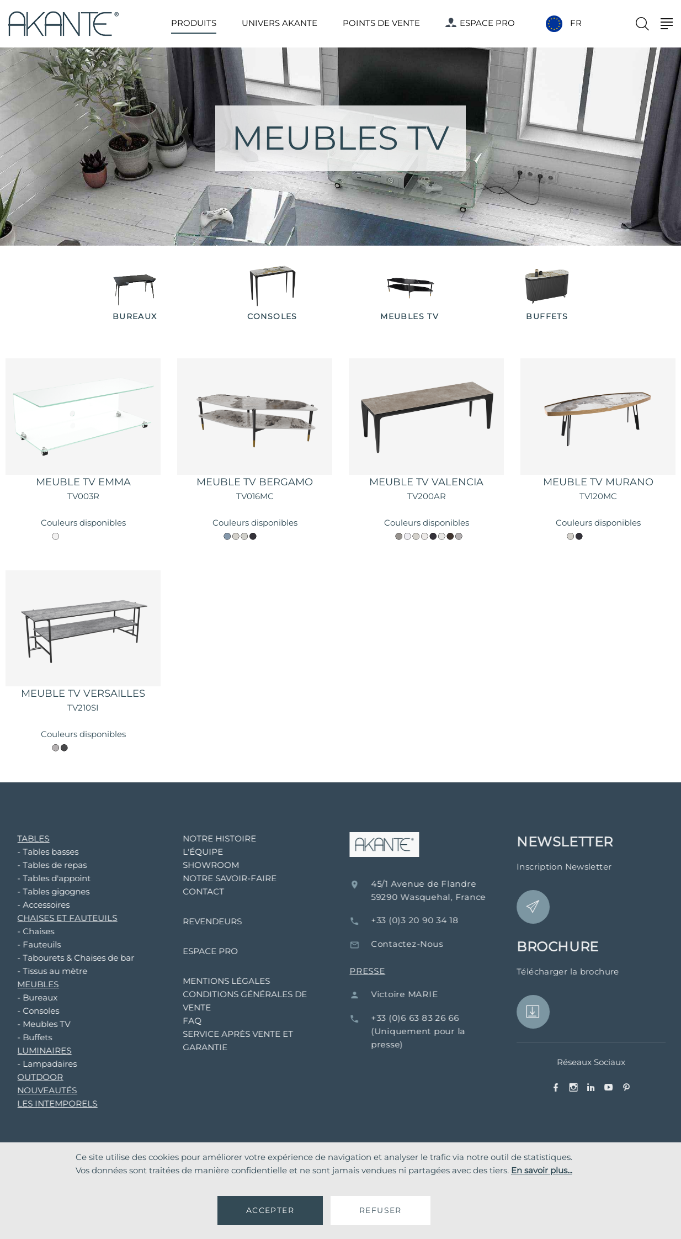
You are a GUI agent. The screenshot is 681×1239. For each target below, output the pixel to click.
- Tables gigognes (39, 891)
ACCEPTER (270, 1210)
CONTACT (189, 891)
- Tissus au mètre (38, 971)
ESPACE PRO (480, 23)
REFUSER (380, 1210)
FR (576, 23)
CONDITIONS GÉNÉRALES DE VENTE (230, 1001)
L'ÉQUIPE (188, 851)
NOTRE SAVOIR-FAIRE (215, 878)
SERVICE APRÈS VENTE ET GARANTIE (223, 1040)
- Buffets (20, 1037)
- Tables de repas (37, 865)
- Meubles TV (29, 1024)
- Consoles (24, 1010)
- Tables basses (33, 851)
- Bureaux (23, 997)
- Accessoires (29, 904)
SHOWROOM (196, 865)
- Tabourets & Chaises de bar (61, 957)
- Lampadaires (32, 1063)
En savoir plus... (541, 1170)
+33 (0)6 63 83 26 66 (435, 1018)
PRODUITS (193, 23)
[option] (135, 294)
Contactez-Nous (427, 944)
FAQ (177, 1020)
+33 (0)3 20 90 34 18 (435, 920)
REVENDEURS (197, 921)
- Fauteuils (24, 944)
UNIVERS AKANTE (279, 23)
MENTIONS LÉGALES (212, 981)
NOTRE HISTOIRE (205, 838)
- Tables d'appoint (39, 878)
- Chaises (21, 931)
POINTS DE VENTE (381, 23)
